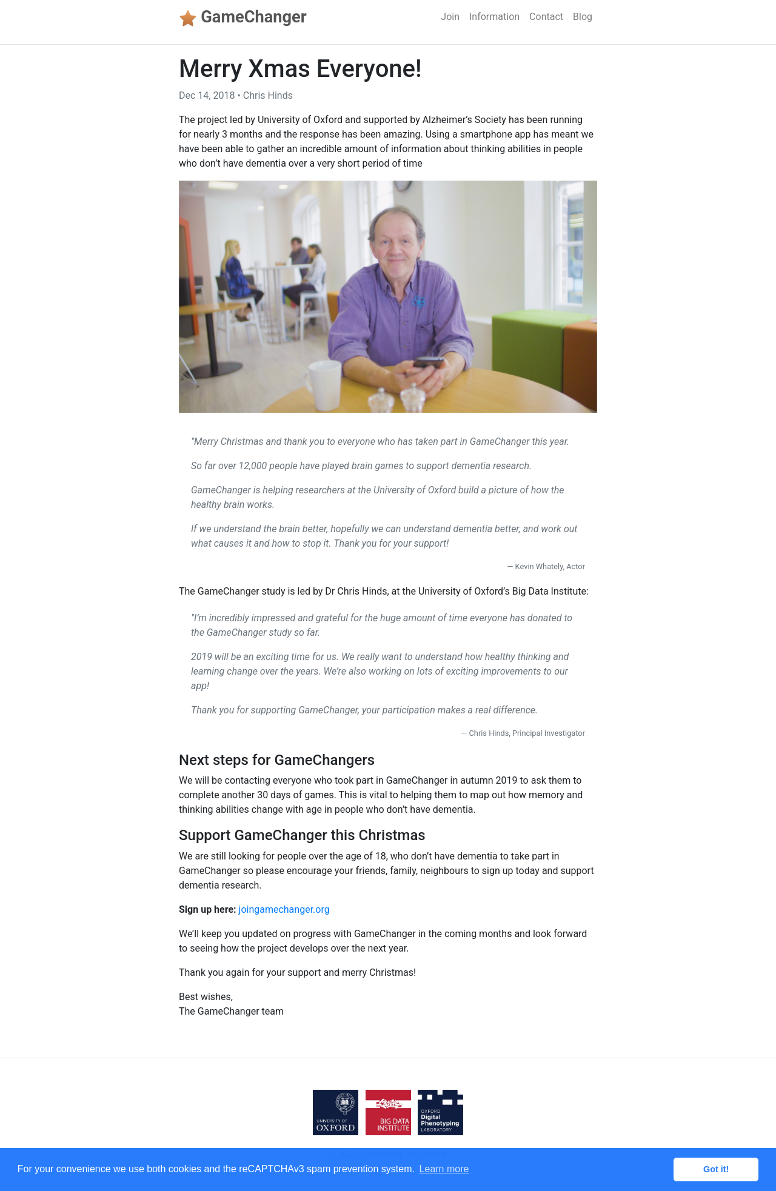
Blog (582, 16)
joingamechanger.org (284, 909)
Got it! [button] (716, 1169)
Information (494, 16)
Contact (546, 16)
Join (450, 16)
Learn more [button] (444, 1169)
